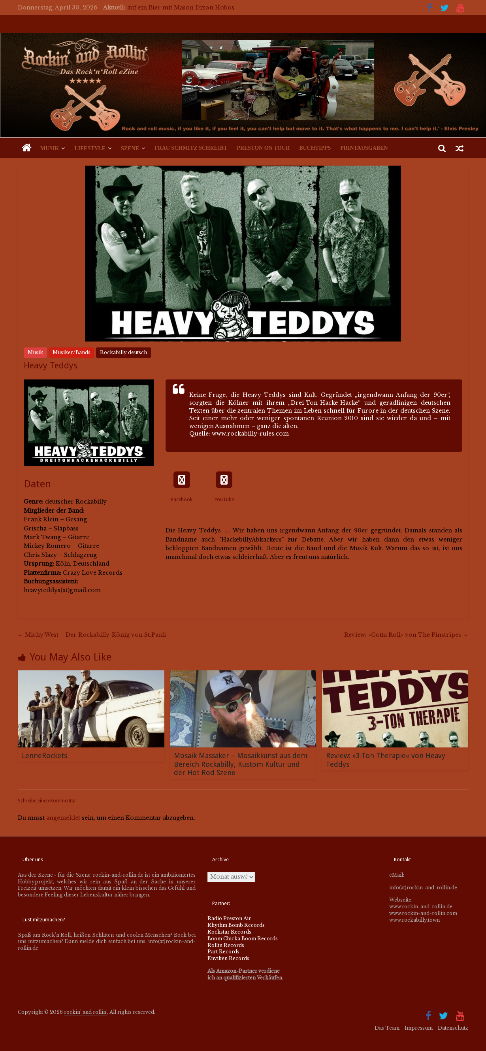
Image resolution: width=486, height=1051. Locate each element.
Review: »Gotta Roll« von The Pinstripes (406, 634)
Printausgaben (364, 148)
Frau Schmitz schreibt (190, 148)
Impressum (419, 1028)
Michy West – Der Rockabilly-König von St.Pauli (92, 634)
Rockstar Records (229, 932)
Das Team (387, 1028)
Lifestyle (89, 148)
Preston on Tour (263, 148)
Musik (49, 148)
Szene (130, 148)
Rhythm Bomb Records (236, 925)
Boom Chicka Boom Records (242, 939)
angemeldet (63, 817)
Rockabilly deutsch (123, 352)
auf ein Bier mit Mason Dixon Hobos (180, 7)
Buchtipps (315, 148)
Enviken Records (228, 958)
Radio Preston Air (229, 918)
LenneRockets (44, 755)
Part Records (223, 952)
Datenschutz (453, 1028)
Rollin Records (225, 945)
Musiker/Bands (71, 352)
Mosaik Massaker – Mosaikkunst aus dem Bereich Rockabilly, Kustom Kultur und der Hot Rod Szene (240, 764)
